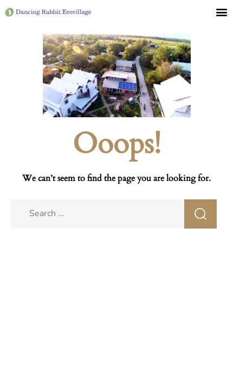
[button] (221, 12)
